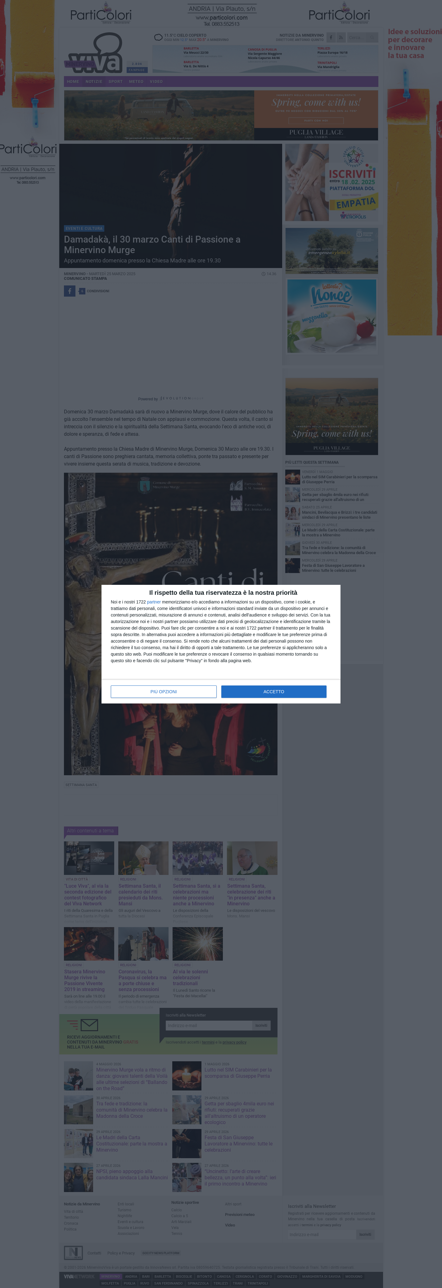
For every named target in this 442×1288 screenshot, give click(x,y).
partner (154, 602)
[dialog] (221, 644)
